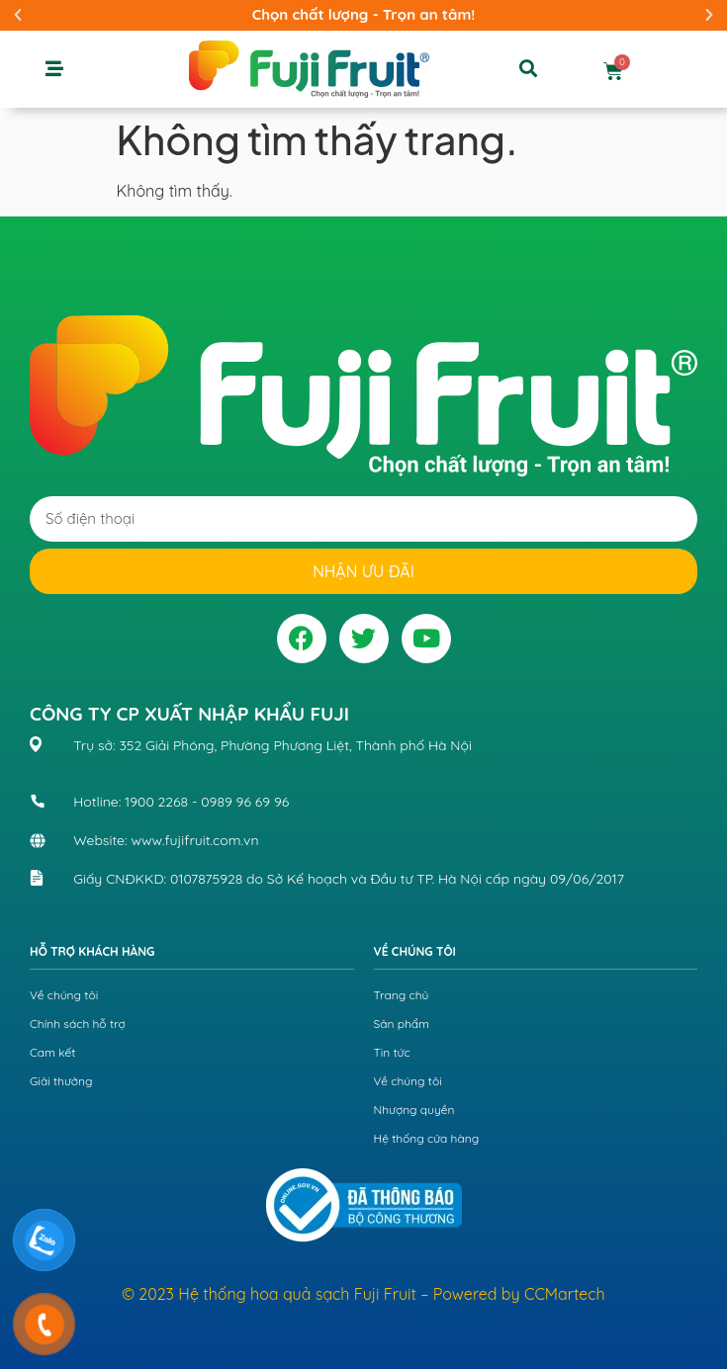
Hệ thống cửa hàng (427, 1138)
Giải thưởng (61, 1080)
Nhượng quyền (414, 1109)
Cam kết (52, 1052)
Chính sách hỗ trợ (78, 1023)
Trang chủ (401, 994)
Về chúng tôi (64, 994)
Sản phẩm (402, 1023)
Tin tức (392, 1052)
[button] (18, 15)
